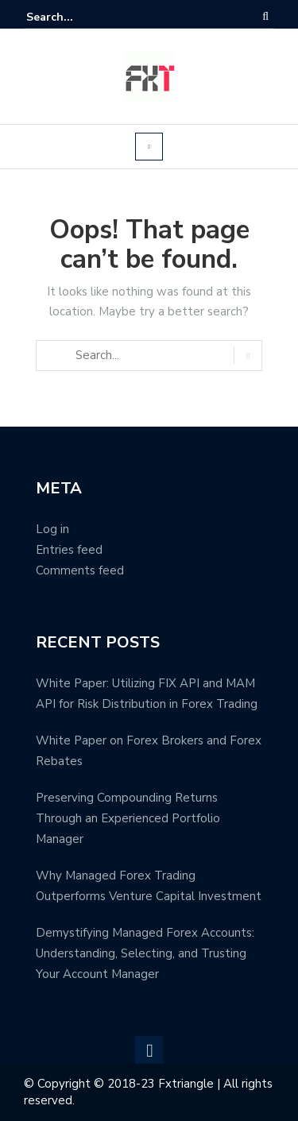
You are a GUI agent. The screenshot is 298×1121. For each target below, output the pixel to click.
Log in (52, 529)
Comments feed (80, 570)
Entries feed (69, 550)
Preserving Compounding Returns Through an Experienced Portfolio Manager (128, 818)
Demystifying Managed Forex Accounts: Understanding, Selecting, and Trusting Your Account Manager (145, 953)
